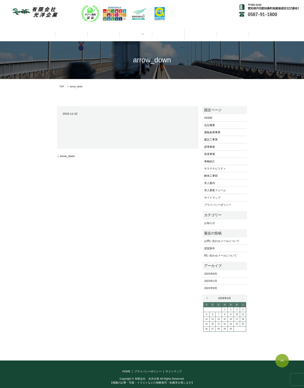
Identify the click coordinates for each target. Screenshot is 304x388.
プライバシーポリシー (217, 200)
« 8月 (208, 293)
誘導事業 (209, 142)
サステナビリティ (200, 31)
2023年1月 (210, 276)
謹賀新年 (209, 243)
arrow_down (67, 151)
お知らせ (209, 218)
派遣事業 (209, 149)
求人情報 (232, 31)
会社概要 (103, 31)
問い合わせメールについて (220, 250)
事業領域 (134, 31)
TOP (61, 82)
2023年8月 (210, 269)
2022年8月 (210, 283)
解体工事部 (211, 171)
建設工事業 (211, 135)
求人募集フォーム (215, 185)
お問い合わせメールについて (221, 236)
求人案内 (209, 178)
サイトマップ (212, 192)
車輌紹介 (168, 31)
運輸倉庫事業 (212, 127)
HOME (71, 31)
